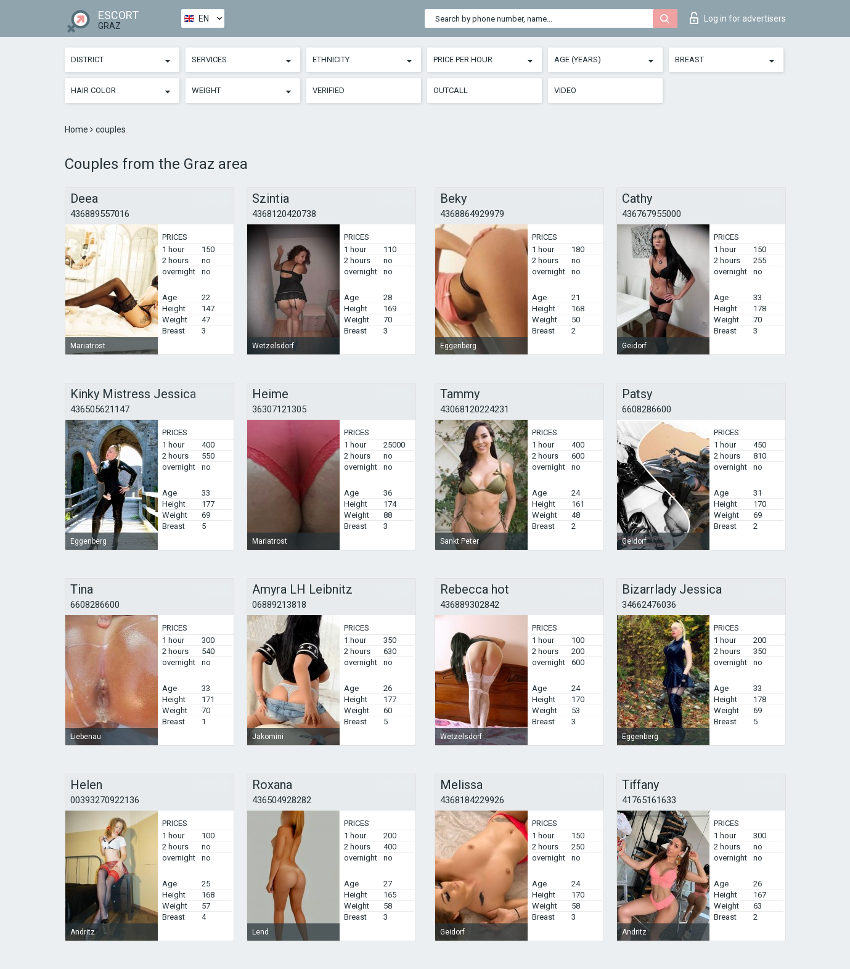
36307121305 (279, 409)
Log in (738, 18)
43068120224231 (474, 409)
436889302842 (469, 604)
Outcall (450, 90)
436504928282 (281, 800)
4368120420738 (284, 213)
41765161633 (649, 800)
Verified (329, 90)
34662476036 (649, 604)
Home (77, 129)
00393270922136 (104, 800)
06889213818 (279, 604)
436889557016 (99, 213)
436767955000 (651, 213)
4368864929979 (472, 213)
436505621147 (99, 409)
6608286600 (646, 409)
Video (565, 90)
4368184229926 (472, 800)
